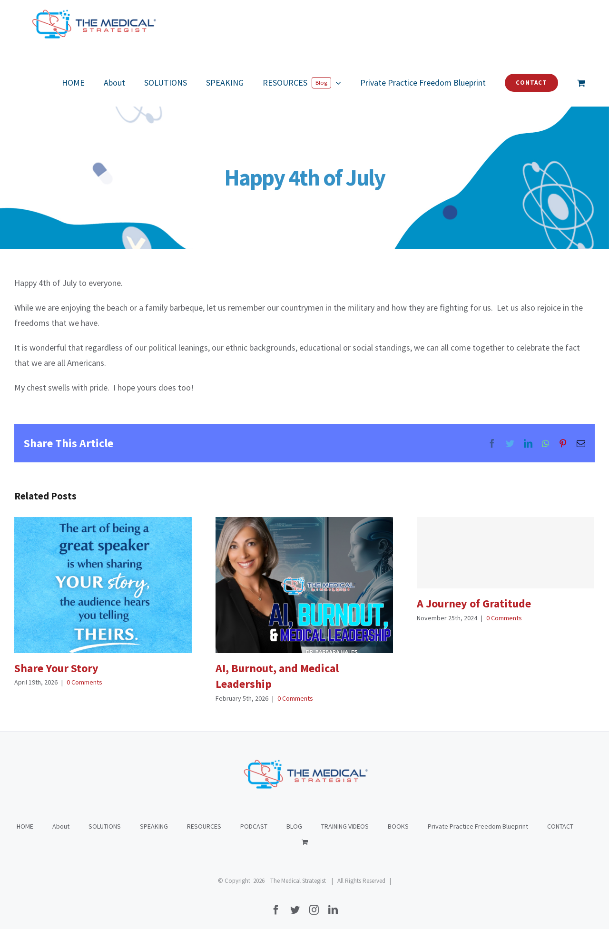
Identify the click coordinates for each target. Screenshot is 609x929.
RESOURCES (204, 816)
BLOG (294, 816)
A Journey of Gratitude (474, 603)
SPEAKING (154, 816)
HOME (25, 816)
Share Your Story (56, 668)
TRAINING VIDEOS (345, 816)
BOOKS (398, 816)
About (60, 816)
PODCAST (253, 816)
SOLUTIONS (104, 816)
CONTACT (560, 816)
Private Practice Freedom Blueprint (478, 816)
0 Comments (84, 682)
